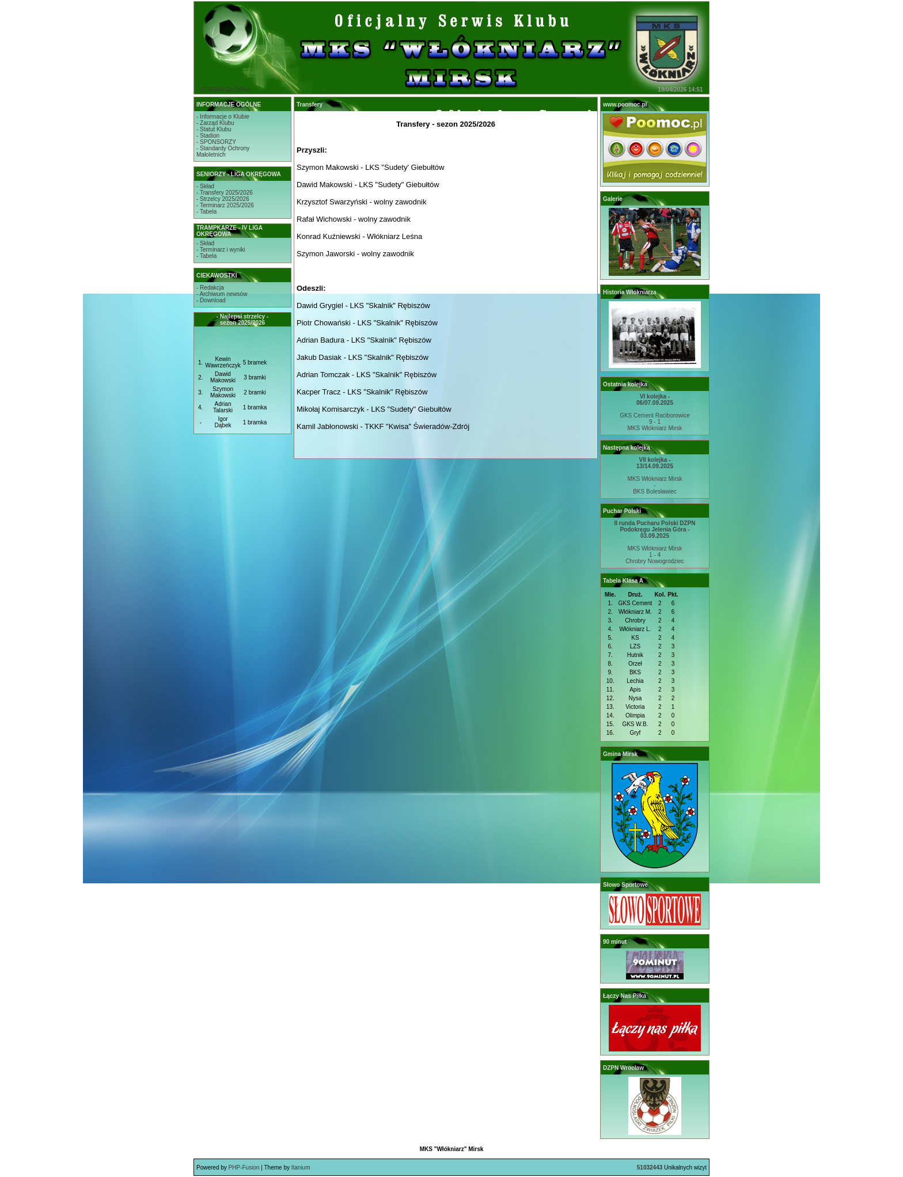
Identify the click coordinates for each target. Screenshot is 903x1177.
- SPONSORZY (216, 142)
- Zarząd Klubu (215, 123)
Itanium (300, 1167)
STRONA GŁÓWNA (225, 89)
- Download (211, 300)
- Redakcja (210, 287)
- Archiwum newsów (221, 294)
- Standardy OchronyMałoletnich (222, 151)
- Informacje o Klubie (222, 116)
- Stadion (207, 135)
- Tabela (206, 211)
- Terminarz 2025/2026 (225, 205)
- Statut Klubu (214, 129)
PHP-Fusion (244, 1167)
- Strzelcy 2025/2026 (222, 199)
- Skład (205, 186)
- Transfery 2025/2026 (224, 192)
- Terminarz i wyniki (220, 249)
